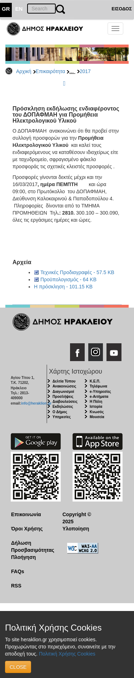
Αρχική (23, 71)
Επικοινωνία (26, 514)
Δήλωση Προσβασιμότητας (31, 546)
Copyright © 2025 (77, 518)
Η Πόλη (96, 402)
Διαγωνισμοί (63, 392)
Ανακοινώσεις (64, 386)
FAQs (17, 571)
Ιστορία (96, 407)
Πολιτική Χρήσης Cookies (67, 654)
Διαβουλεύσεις (65, 402)
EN (19, 9)
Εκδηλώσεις (63, 407)
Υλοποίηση (76, 528)
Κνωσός (97, 412)
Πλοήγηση (23, 557)
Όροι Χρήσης (27, 528)
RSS (16, 586)
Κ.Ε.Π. (95, 381)
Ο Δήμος (60, 412)
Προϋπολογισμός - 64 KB (68, 279)
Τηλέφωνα (98, 386)
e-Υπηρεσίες (100, 392)
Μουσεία (97, 417)
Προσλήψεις (63, 397)
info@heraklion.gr (36, 403)
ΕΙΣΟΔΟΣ (121, 8)
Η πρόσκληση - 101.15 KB (63, 286)
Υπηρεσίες (62, 417)
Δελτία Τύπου (64, 381)
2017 (85, 71)
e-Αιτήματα (99, 397)
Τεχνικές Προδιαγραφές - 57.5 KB (77, 272)
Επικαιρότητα (50, 71)
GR (6, 9)
